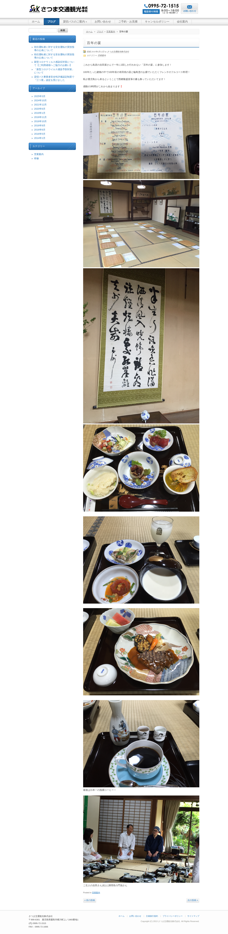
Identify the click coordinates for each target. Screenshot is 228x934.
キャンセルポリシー (157, 21)
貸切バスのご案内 (75, 21)
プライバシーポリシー (173, 916)
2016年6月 (39, 129)
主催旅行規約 (152, 916)
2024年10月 (40, 100)
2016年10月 (40, 121)
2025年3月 (39, 96)
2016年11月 (40, 117)
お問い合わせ (103, 21)
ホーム (36, 21)
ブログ (51, 21)
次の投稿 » (193, 900)
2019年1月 (39, 113)
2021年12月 (40, 104)
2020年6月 (39, 108)
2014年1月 (39, 138)
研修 (36, 158)
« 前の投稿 (89, 900)
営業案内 (110, 31)
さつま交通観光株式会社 (59, 8)
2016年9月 (39, 125)
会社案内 (182, 21)
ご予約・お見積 (127, 21)
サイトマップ (193, 916)
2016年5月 (39, 133)
